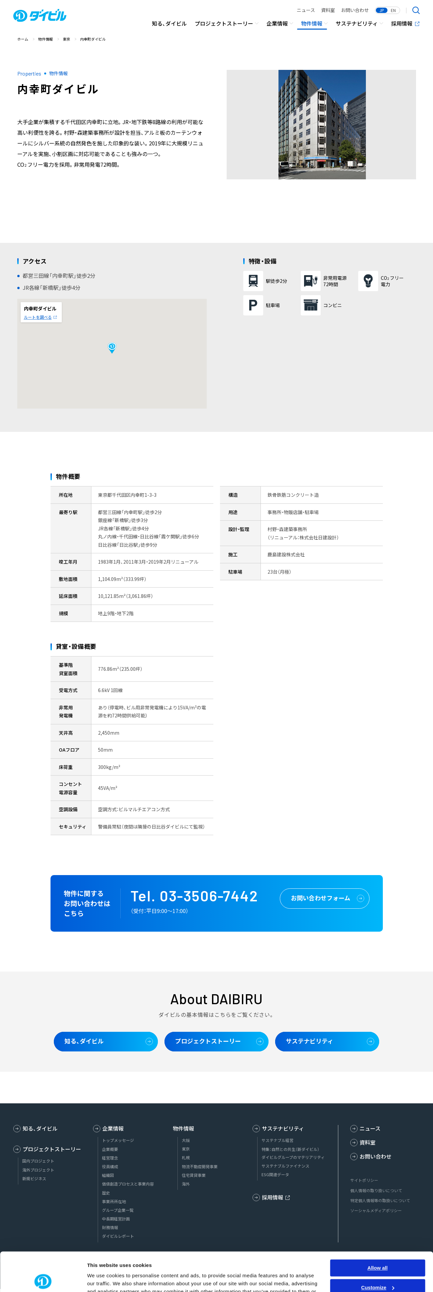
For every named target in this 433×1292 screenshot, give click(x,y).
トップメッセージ (118, 1140)
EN (393, 10)
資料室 (328, 10)
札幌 (186, 1157)
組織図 (108, 1175)
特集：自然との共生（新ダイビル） (290, 1149)
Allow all (378, 1229)
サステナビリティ (357, 23)
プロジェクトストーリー (224, 23)
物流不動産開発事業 (200, 1166)
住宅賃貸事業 (194, 1175)
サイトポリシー (364, 1180)
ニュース (306, 10)
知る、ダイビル (169, 23)
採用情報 (401, 23)
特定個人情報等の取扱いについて (380, 1200)
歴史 (106, 1193)
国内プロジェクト (38, 1161)
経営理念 (110, 1158)
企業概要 (110, 1149)
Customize (377, 1248)
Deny (378, 1268)
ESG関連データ (275, 1174)
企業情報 (277, 23)
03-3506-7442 (209, 895)
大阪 (186, 1140)
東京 (186, 1149)
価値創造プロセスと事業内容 (128, 1184)
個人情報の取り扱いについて (376, 1190)
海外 (186, 1184)
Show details (102, 1279)
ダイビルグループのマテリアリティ (293, 1157)
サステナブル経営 (277, 1140)
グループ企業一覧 (118, 1210)
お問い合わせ (355, 10)
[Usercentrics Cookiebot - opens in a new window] (43, 1279)
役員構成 (110, 1166)
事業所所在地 (114, 1201)
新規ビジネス (34, 1178)
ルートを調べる (38, 317)
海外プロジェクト (38, 1170)
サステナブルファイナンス (285, 1166)
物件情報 (311, 23)
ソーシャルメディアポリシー (376, 1210)
